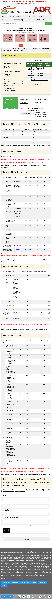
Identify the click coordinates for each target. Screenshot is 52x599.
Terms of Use (42, 582)
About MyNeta (46, 20)
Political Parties (43, 16)
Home (3, 16)
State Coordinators (25, 582)
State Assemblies (21, 16)
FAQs (4, 585)
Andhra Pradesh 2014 (15, 49)
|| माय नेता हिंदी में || (18, 20)
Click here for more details (39, 80)
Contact (34, 582)
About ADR (36, 20)
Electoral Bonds (5, 20)
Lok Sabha (11, 16)
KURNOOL (26, 49)
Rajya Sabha (32, 16)
